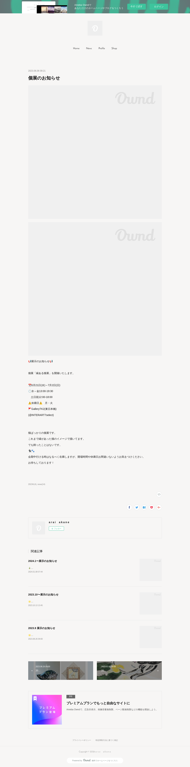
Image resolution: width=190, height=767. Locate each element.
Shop (114, 48)
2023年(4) (32, 484)
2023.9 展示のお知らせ (41, 628)
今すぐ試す (136, 6)
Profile (102, 48)
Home (76, 48)
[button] (76, 48)
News (89, 48)
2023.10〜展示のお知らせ (43, 594)
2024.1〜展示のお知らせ (42, 560)
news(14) (41, 484)
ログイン (159, 6)
